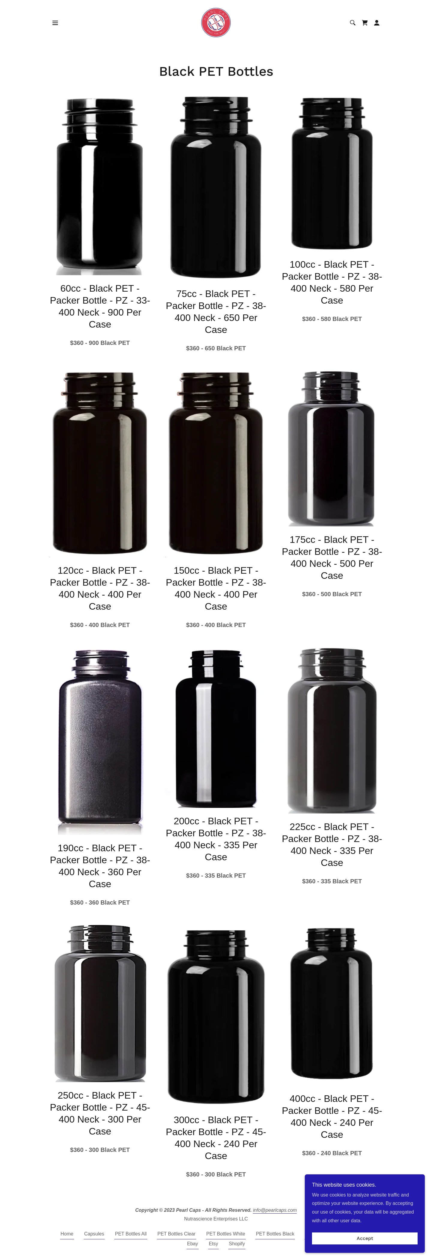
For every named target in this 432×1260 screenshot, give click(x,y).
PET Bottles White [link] (225, 1233)
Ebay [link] (192, 1243)
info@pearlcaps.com (275, 1210)
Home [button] (67, 1233)
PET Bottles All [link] (131, 1233)
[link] (216, 22)
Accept (365, 1243)
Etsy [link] (213, 1243)
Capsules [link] (94, 1233)
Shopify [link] (237, 1243)
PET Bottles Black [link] (275, 1233)
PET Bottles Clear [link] (177, 1233)
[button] (55, 23)
